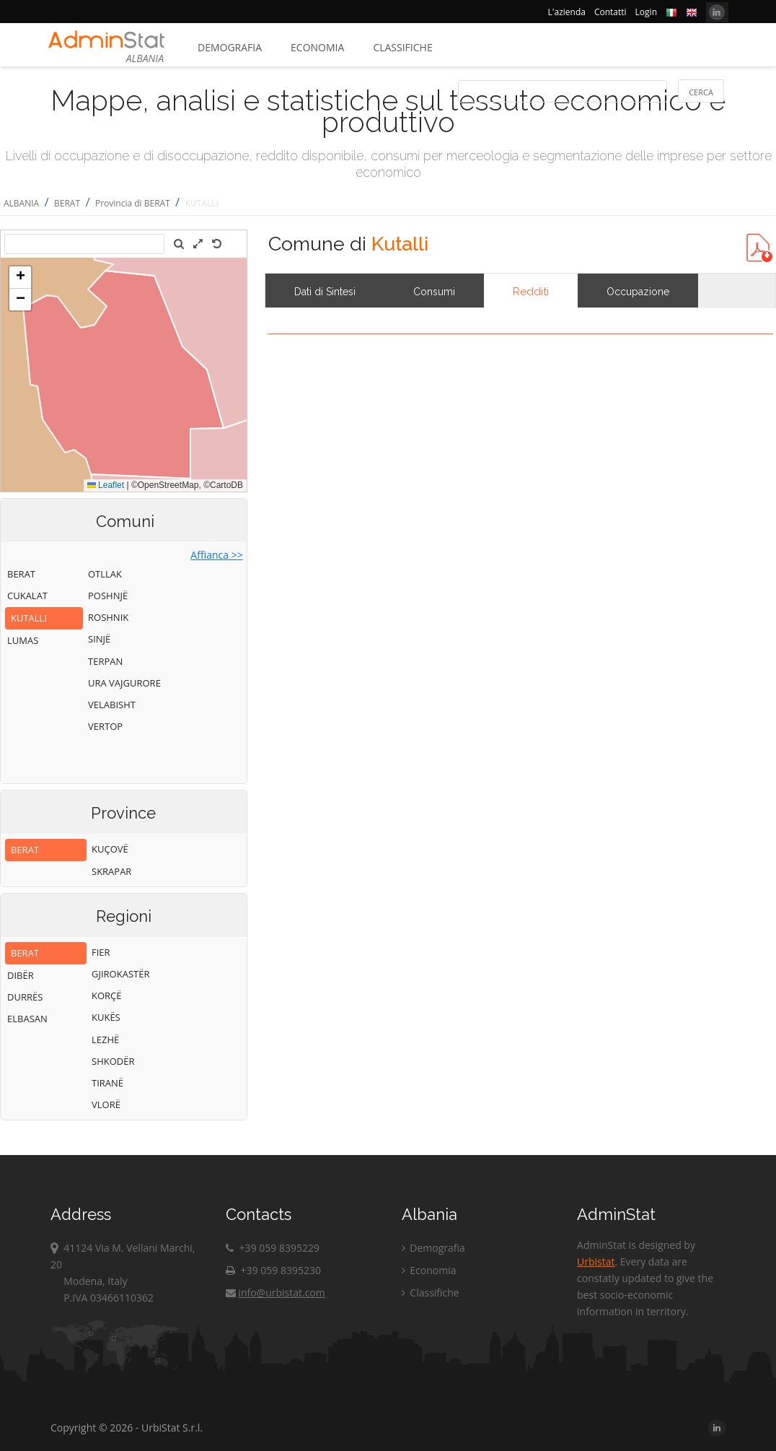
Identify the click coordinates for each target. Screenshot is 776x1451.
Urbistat (595, 1261)
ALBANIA (21, 203)
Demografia (230, 47)
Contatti (610, 12)
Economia (317, 47)
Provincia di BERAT (132, 203)
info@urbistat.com (275, 1292)
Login (646, 12)
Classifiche (402, 47)
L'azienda (567, 12)
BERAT (67, 203)
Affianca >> (216, 555)
